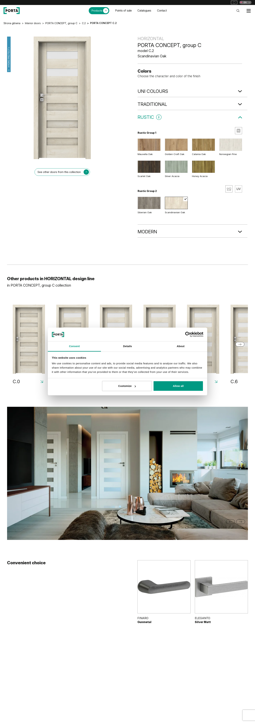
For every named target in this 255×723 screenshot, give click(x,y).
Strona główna (12, 23)
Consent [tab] (74, 346)
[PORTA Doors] (12, 10)
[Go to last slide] (230, 521)
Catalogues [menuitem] (144, 10)
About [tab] (181, 346)
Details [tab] (127, 346)
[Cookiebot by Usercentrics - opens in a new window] (187, 334)
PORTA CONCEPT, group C (61, 23)
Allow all (178, 385)
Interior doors (33, 23)
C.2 (84, 23)
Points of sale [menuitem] (123, 10)
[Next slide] (240, 344)
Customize (127, 385)
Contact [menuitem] (162, 10)
